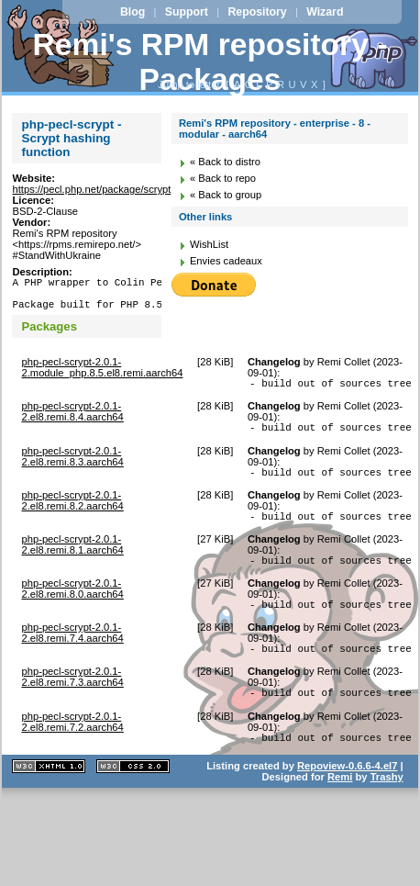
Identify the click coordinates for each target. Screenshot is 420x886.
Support (186, 12)
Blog (132, 12)
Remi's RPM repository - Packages (210, 62)
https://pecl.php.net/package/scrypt (91, 189)
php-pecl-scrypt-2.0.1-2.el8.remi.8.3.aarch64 (72, 470)
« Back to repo (223, 178)
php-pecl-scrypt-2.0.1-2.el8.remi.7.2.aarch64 (72, 752)
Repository (256, 12)
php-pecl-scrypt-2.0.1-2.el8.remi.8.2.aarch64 (72, 517)
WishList (209, 244)
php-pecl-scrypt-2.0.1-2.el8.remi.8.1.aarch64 (72, 564)
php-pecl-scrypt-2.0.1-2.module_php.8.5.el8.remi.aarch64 (101, 375)
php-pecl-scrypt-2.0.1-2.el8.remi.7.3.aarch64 (72, 704)
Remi (339, 809)
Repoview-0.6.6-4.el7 (347, 798)
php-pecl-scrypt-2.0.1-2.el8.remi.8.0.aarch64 (72, 611)
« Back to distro (225, 161)
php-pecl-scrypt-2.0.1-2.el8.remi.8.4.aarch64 (72, 422)
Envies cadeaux (226, 260)
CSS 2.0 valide (133, 799)
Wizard (324, 12)
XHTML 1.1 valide (48, 799)
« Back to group (225, 194)
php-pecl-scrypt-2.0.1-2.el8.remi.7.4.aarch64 (72, 657)
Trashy (386, 809)
